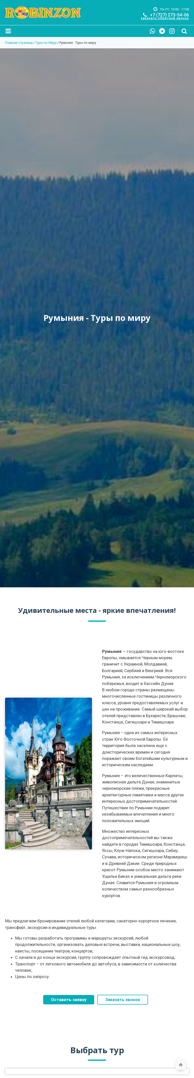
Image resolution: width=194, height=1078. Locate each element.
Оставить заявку (68, 999)
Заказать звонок (122, 999)
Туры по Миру (46, 43)
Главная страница (19, 43)
